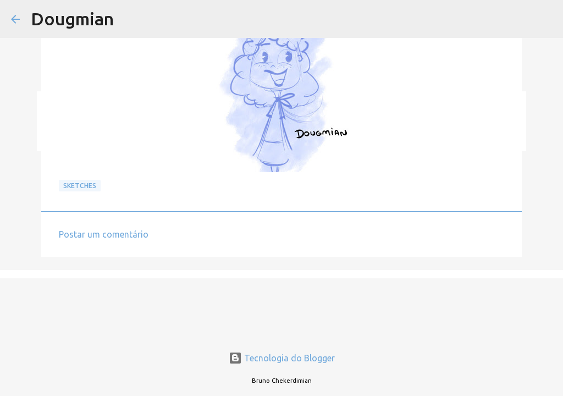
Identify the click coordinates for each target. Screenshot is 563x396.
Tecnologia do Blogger (282, 358)
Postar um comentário (103, 234)
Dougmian (72, 19)
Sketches (79, 185)
